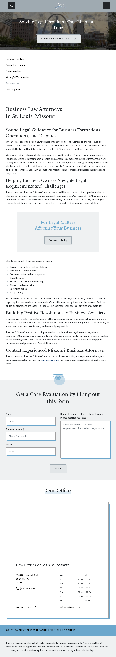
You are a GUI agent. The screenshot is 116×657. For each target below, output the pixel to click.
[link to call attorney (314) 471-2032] (11, 5)
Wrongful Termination (17, 77)
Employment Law (15, 58)
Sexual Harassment (16, 65)
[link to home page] (60, 5)
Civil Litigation (13, 89)
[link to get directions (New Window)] (35, 580)
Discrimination (13, 71)
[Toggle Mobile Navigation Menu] (106, 5)
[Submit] (58, 468)
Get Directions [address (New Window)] (70, 607)
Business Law (12, 83)
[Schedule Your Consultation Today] (58, 38)
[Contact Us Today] (58, 240)
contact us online (50, 359)
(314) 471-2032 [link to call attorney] (25, 588)
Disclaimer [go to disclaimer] (68, 629)
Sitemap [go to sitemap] (55, 629)
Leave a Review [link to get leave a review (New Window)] (26, 607)
